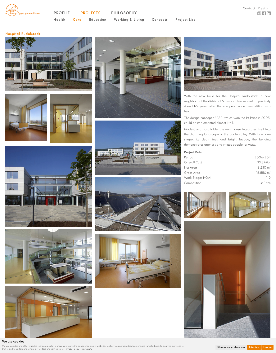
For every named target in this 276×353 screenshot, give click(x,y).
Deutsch (264, 8)
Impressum (86, 349)
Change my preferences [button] (231, 347)
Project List (185, 19)
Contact (249, 8)
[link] (73, 349)
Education (97, 19)
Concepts (160, 19)
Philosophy (124, 13)
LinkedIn (269, 13)
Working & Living (129, 19)
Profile (62, 13)
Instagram (259, 13)
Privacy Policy (72, 349)
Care (77, 19)
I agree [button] (267, 347)
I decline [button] (254, 347)
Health (59, 19)
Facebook (264, 13)
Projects (90, 13)
